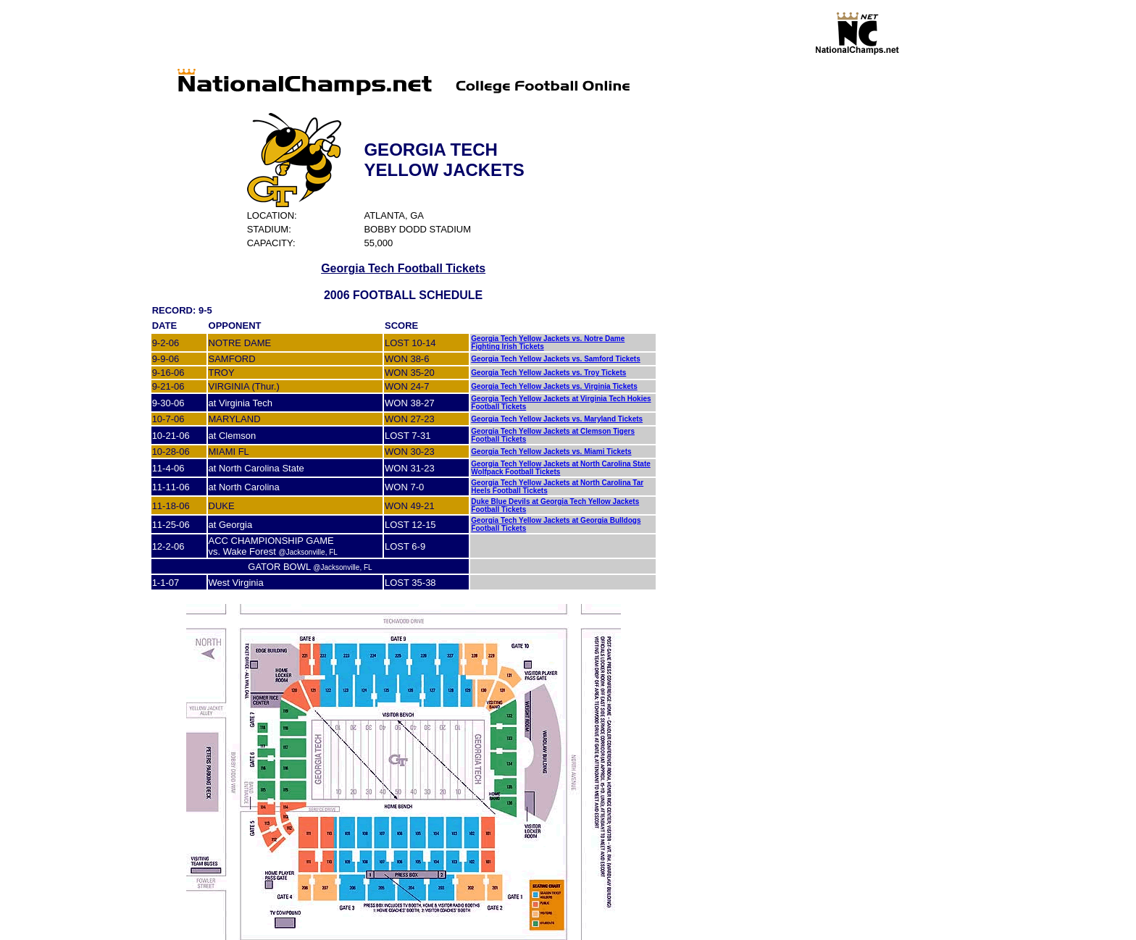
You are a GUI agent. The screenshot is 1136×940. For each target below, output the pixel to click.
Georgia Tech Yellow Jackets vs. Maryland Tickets (557, 419)
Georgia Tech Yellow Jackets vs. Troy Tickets (548, 373)
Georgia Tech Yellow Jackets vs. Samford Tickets (555, 359)
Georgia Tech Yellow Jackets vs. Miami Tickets (551, 452)
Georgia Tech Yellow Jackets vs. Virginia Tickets (554, 386)
